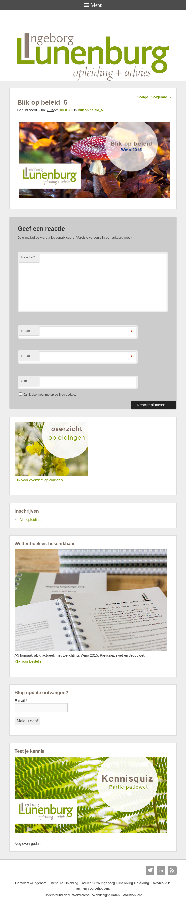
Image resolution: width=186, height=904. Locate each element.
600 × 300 (65, 110)
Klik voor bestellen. (30, 661)
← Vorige (140, 97)
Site (24, 381)
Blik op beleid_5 (90, 110)
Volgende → (161, 97)
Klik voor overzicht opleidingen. (39, 480)
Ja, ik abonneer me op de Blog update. (47, 394)
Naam (25, 331)
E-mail (26, 356)
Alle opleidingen (32, 520)
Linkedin (161, 870)
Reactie (28, 257)
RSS (172, 870)
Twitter (150, 870)
